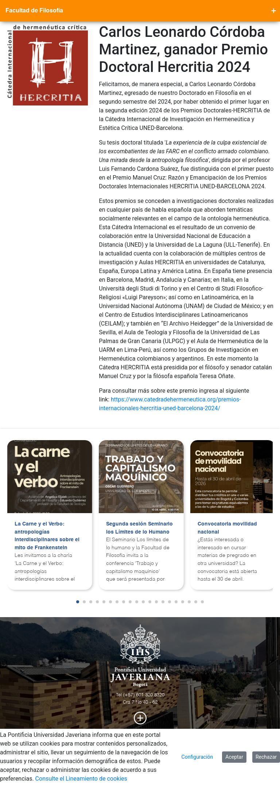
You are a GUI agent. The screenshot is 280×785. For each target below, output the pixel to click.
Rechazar (266, 757)
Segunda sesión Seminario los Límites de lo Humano (139, 528)
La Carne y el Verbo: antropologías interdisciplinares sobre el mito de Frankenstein (47, 536)
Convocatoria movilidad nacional (227, 528)
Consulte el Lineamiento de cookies (81, 778)
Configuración (197, 757)
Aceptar (234, 757)
